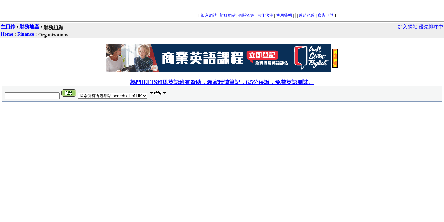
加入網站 (209, 15)
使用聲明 (284, 15)
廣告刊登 (326, 15)
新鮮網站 (228, 15)
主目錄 (8, 26)
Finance (25, 34)
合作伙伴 (265, 15)
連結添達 (307, 15)
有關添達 (246, 15)
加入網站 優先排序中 (420, 26)
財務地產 (29, 26)
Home (7, 34)
